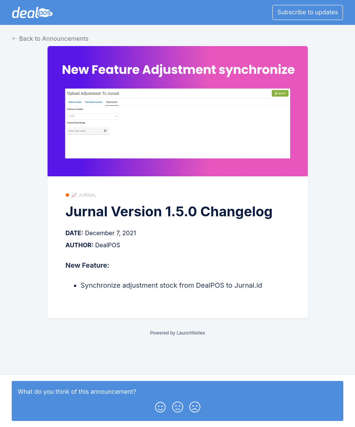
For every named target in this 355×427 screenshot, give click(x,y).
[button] (160, 405)
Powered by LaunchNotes (177, 333)
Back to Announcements (50, 38)
